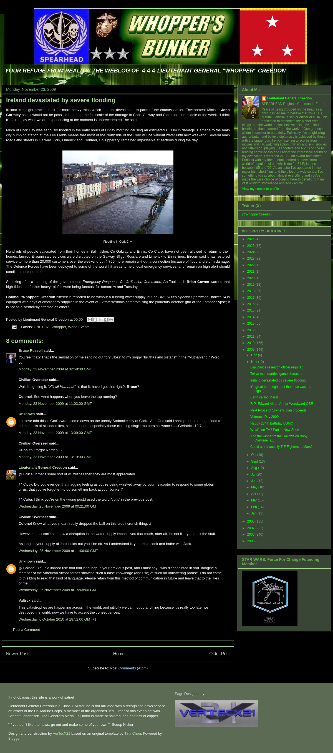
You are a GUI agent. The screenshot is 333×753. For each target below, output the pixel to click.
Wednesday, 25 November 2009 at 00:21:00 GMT (58, 506)
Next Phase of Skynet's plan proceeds (278, 410)
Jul (253, 474)
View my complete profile (260, 189)
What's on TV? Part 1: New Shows (275, 430)
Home (119, 653)
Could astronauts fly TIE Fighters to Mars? (281, 447)
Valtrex (25, 600)
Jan (254, 513)
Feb (254, 507)
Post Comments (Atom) (129, 668)
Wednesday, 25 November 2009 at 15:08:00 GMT (58, 590)
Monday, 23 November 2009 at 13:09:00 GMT (55, 433)
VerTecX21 (61, 733)
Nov (254, 362)
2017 (251, 298)
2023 (251, 258)
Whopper (59, 327)
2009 (251, 350)
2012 (251, 330)
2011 (251, 336)
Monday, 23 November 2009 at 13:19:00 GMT (55, 457)
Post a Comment (26, 630)
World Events (78, 327)
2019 (251, 285)
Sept (255, 461)
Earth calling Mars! (264, 397)
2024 (251, 252)
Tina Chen (132, 733)
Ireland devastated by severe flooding (60, 100)
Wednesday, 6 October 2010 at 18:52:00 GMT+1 (57, 619)
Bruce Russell (31, 350)
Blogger (14, 738)
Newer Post (17, 653)
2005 (251, 541)
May (254, 487)
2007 (251, 528)
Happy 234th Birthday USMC (271, 423)
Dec (254, 355)
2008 (251, 521)
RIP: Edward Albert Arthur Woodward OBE (281, 404)
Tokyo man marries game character (276, 374)
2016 (251, 304)
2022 (251, 265)
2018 (251, 291)
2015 (251, 310)
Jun (254, 481)
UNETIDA (42, 327)
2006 (251, 534)
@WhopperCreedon (257, 214)
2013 (251, 323)
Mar (254, 500)
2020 (251, 278)
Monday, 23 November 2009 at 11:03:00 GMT (55, 403)
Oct (254, 455)
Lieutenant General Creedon (43, 467)
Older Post (219, 653)
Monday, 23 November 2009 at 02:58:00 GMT (55, 369)
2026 (251, 239)
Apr (254, 494)
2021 (251, 271)
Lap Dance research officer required (276, 367)
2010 (251, 343)
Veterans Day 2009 (264, 417)
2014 (251, 317)
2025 (251, 246)
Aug (254, 468)
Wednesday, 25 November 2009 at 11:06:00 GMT (58, 551)
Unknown (27, 414)
